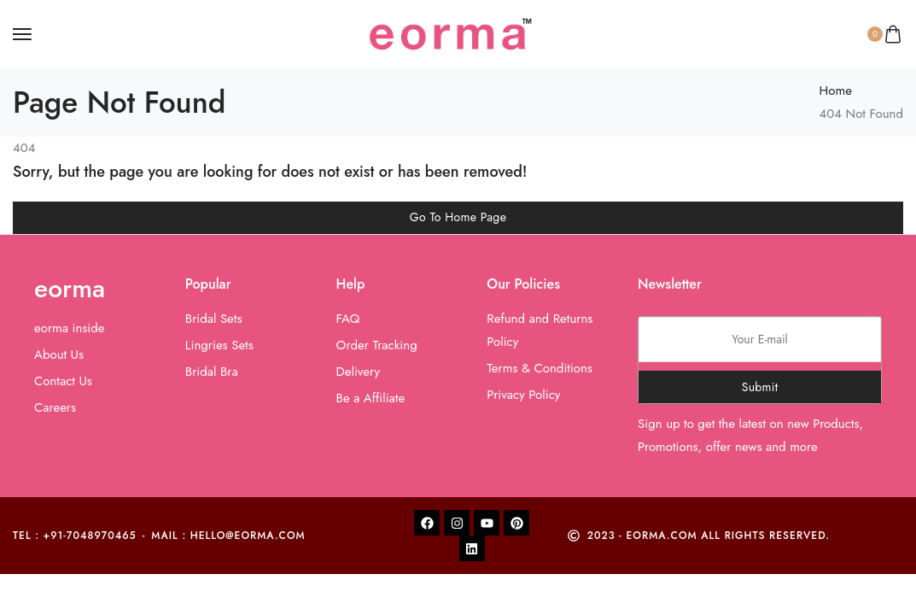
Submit (760, 386)
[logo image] (450, 32)
